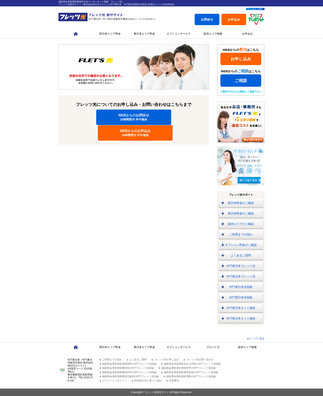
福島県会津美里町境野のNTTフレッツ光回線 (190, 376)
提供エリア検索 (213, 33)
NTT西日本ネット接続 (240, 318)
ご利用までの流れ (240, 234)
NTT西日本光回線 (240, 297)
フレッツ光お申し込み (166, 359)
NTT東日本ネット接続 (240, 308)
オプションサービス (179, 33)
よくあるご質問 (255, 9)
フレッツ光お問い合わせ (199, 359)
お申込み (234, 19)
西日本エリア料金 (110, 33)
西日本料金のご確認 (241, 202)
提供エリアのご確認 (241, 223)
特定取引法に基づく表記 (148, 380)
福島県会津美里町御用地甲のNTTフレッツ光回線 (129, 363)
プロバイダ (213, 347)
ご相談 (241, 80)
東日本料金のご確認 (241, 213)
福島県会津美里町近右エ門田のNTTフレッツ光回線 (192, 363)
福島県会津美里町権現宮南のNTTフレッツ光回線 (191, 372)
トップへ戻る (257, 338)
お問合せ (207, 19)
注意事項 (174, 380)
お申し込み (241, 59)
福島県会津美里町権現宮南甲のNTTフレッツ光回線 (130, 376)
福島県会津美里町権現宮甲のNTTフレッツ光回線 (129, 372)
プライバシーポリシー (114, 380)
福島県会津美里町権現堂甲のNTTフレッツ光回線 (188, 368)
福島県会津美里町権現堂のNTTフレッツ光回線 (128, 368)
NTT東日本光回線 (240, 287)
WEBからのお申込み (171, 117)
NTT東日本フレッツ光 (240, 266)
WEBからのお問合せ (96, 117)
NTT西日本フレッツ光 (240, 276)
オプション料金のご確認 (241, 244)
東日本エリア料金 (144, 33)
